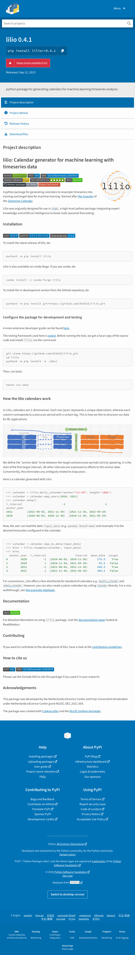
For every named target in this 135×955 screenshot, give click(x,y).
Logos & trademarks (92, 771)
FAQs (43, 777)
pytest (52, 336)
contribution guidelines (107, 647)
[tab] (67, 102)
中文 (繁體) (47, 919)
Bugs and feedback (43, 799)
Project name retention (41, 771)
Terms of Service (90, 799)
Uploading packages (41, 761)
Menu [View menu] (120, 8)
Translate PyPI (41, 809)
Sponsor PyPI (42, 814)
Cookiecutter (50, 711)
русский (60, 919)
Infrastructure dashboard (90, 761)
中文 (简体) (124, 915)
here (66, 328)
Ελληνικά (98, 915)
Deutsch (111, 915)
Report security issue (92, 804)
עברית (72, 919)
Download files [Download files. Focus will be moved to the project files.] (16, 134)
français (39, 915)
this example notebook (40, 590)
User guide (41, 766)
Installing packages (41, 756)
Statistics (92, 766)
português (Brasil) (67, 915)
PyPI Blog (91, 756)
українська (85, 915)
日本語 (50, 915)
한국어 (96, 919)
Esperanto (84, 919)
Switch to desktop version (67, 894)
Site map (68, 876)
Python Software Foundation (70, 872)
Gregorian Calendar (20, 201)
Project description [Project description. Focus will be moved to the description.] (19, 102)
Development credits (41, 819)
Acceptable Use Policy (91, 819)
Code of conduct (91, 809)
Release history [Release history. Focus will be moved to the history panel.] (16, 123)
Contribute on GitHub (41, 804)
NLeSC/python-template (84, 711)
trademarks (98, 861)
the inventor (85, 196)
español (28, 915)
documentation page (91, 620)
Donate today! (68, 854)
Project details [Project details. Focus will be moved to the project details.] (16, 113)
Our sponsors (92, 777)
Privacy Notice (91, 814)
